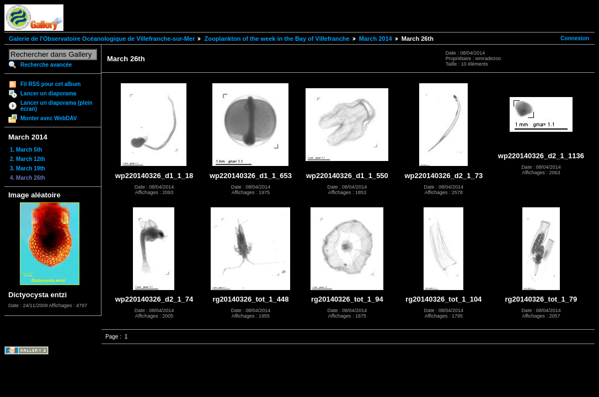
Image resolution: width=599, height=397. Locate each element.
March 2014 (375, 38)
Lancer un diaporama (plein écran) (56, 106)
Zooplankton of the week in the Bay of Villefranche (276, 38)
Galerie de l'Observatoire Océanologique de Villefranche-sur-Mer (102, 38)
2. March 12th (27, 159)
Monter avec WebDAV (48, 118)
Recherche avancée (46, 65)
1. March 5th (26, 150)
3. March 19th (27, 168)
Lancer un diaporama (48, 93)
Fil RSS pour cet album (50, 84)
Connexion (574, 38)
